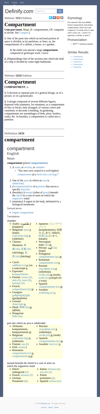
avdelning (44, 292)
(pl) (53, 378)
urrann (21, 347)
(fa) (55, 247)
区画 (41, 235)
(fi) (30, 277)
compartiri (71, 30)
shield (19, 195)
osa (23, 344)
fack (51, 344)
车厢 (23, 248)
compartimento (46, 256)
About (50, 407)
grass (45, 192)
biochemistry (20, 186)
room (17, 167)
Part (30, 186)
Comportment (78, 59)
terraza (53, 381)
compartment (24, 174)
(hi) (27, 307)
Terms (56, 407)
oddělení (16, 265)
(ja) (46, 235)
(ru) (53, 268)
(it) (58, 369)
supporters (17, 198)
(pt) (57, 256)
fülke (15, 316)
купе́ (41, 277)
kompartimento (20, 274)
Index (22, 3)
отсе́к (42, 274)
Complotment (78, 64)
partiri (85, 33)
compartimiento (47, 286)
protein (41, 186)
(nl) (27, 372)
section (28, 167)
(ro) (56, 262)
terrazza (52, 369)
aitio (14, 280)
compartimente (20, 356)
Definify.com (45, 403)
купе (26, 229)
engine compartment (23, 212)
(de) (21, 304)
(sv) (52, 292)
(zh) (17, 248)
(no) (46, 244)
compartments (39, 162)
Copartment (77, 62)
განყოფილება (21, 295)
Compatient (77, 67)
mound (29, 192)
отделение (17, 235)
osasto (24, 277)
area (44, 180)
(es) (58, 286)
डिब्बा (22, 307)
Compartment (78, 57)
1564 (79, 22)
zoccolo (44, 372)
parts (26, 180)
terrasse (25, 375)
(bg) (26, 235)
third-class (42, 174)
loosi (24, 280)
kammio (16, 283)
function (25, 189)
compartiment (19, 289)
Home (6, 3)
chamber (40, 167)
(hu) (20, 316)
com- (79, 33)
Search (14, 3)
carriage (52, 174)
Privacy (44, 407)
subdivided (18, 183)
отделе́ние (44, 268)
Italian (90, 25)
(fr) (29, 289)
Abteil (15, 304)
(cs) (24, 265)
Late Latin (87, 28)
